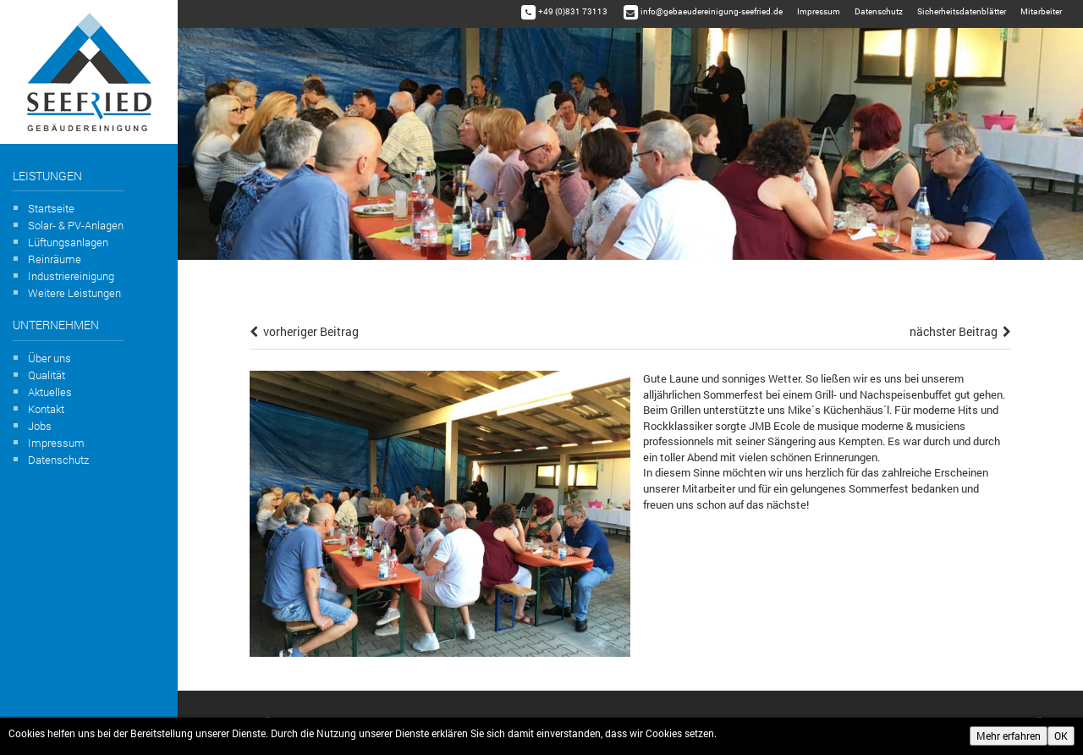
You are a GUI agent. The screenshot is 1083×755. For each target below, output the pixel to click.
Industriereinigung (71, 276)
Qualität (46, 375)
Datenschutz (58, 459)
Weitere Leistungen (74, 292)
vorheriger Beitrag (304, 331)
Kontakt (46, 408)
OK (1061, 735)
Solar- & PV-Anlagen (76, 225)
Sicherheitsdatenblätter (961, 11)
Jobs (40, 425)
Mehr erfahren (1008, 735)
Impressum (56, 442)
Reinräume (54, 259)
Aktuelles (50, 392)
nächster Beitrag (960, 331)
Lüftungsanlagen (68, 242)
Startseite (51, 208)
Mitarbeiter (1041, 11)
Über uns (49, 358)
